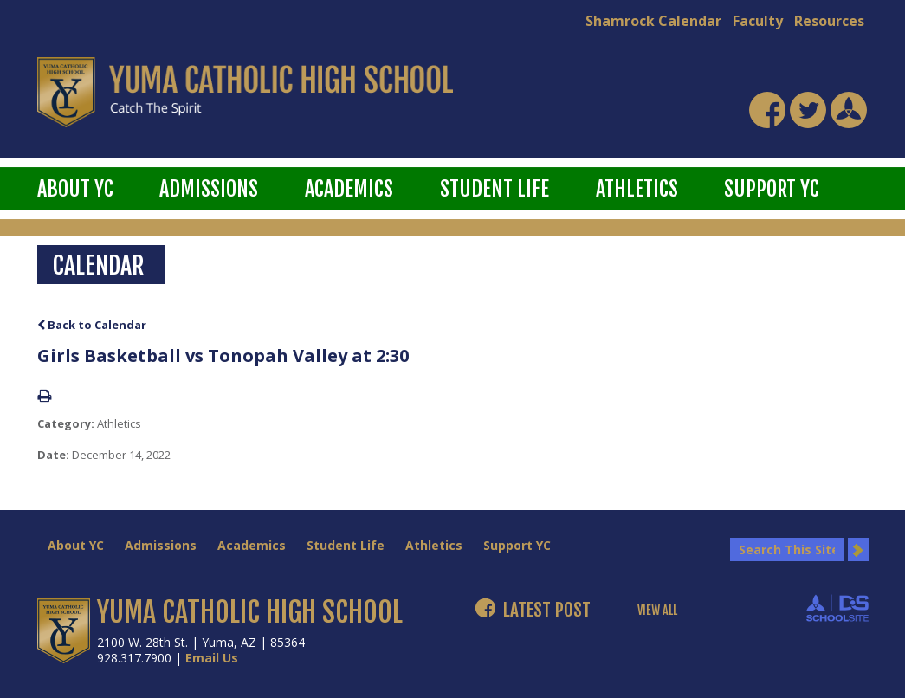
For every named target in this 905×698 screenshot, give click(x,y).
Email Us (211, 658)
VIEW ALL (657, 610)
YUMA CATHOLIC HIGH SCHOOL (250, 612)
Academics (349, 189)
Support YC (771, 189)
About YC (75, 189)
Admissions (208, 189)
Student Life (494, 189)
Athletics (637, 189)
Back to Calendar (91, 325)
